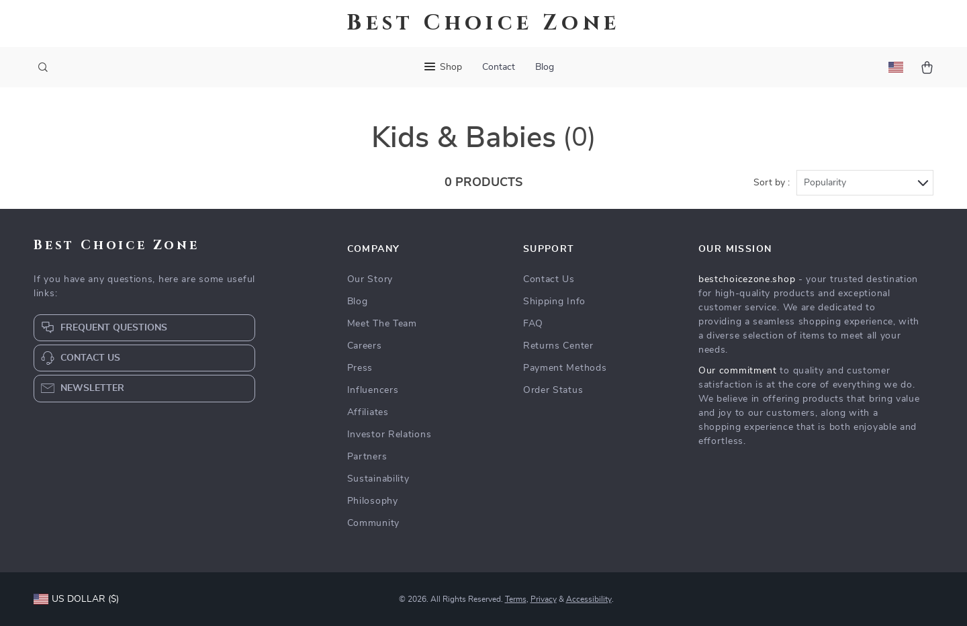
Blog (544, 67)
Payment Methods (565, 368)
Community (373, 523)
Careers (364, 346)
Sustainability (378, 479)
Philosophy (372, 501)
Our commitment (737, 370)
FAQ (533, 323)
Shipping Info (554, 301)
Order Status (553, 390)
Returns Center (558, 346)
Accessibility (589, 599)
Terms (515, 599)
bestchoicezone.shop (746, 279)
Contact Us (549, 279)
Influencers (373, 390)
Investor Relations (389, 434)
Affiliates (368, 412)
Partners (367, 456)
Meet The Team (382, 323)
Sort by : (771, 182)
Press (360, 368)
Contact (498, 67)
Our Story (370, 279)
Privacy (544, 599)
